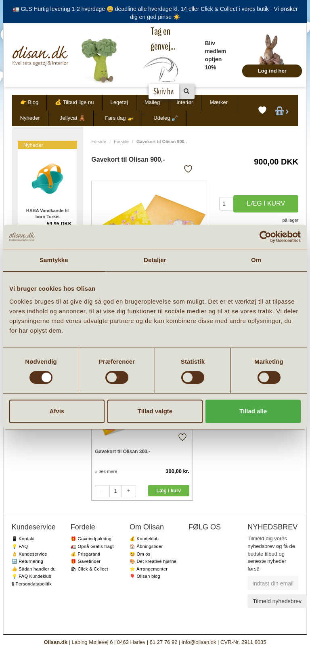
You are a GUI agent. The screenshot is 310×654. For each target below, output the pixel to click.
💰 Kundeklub (144, 538)
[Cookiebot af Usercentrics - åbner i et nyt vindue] (265, 237)
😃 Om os (140, 554)
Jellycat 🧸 (72, 118)
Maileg (152, 102)
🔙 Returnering (27, 561)
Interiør (184, 102)
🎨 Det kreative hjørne (153, 561)
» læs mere (106, 471)
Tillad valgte (155, 411)
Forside (98, 141)
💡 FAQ (20, 546)
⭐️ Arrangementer (149, 569)
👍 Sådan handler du (34, 569)
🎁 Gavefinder (86, 561)
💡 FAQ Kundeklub (32, 576)
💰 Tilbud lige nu (74, 102)
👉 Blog (29, 102)
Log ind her (272, 71)
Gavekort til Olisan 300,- (122, 451)
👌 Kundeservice (29, 554)
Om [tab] (256, 259)
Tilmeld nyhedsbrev (277, 601)
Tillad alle (253, 411)
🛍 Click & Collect (89, 569)
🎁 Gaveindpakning (91, 538)
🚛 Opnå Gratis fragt (92, 546)
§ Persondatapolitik (32, 583)
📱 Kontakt (23, 538)
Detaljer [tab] (155, 259)
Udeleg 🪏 (165, 118)
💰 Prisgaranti (86, 554)
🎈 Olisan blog (145, 576)
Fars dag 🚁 (119, 118)
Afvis (56, 411)
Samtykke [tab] (54, 259)
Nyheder (30, 118)
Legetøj (119, 102)
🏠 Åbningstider (146, 546)
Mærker (218, 102)
